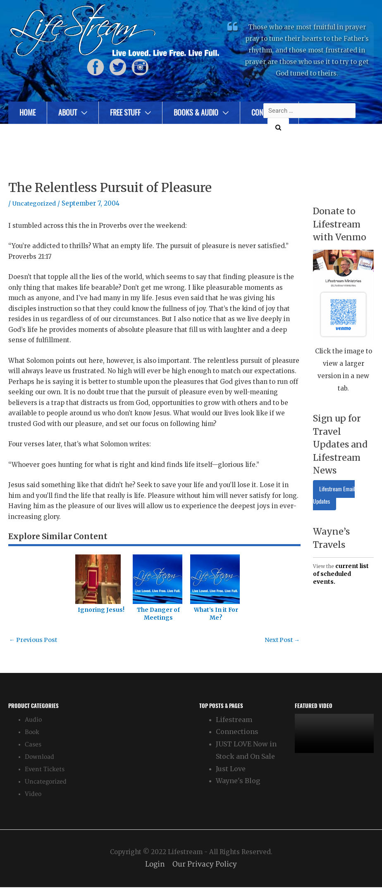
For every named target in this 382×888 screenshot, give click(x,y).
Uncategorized (35, 203)
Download (39, 757)
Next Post (281, 640)
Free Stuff (125, 112)
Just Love (231, 769)
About (67, 112)
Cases (33, 744)
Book (32, 732)
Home (27, 112)
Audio (33, 720)
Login (154, 864)
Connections (237, 732)
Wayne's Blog (238, 781)
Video (33, 794)
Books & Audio (196, 112)
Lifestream (234, 720)
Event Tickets (44, 769)
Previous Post (34, 640)
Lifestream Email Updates (334, 495)
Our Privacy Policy (205, 864)
